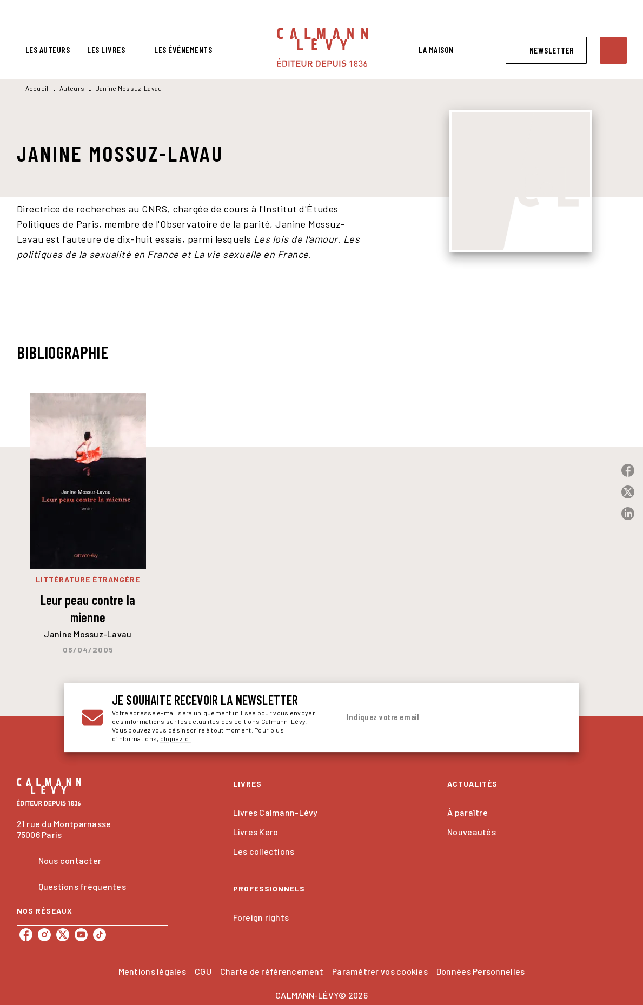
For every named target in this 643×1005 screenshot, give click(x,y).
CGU (203, 971)
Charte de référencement (271, 971)
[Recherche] (613, 50)
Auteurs (71, 88)
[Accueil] (322, 47)
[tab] (48, 50)
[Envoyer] (548, 717)
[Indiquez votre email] (437, 717)
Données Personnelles (480, 971)
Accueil (37, 88)
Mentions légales (152, 971)
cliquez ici (175, 738)
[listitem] (26, 935)
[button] (546, 50)
